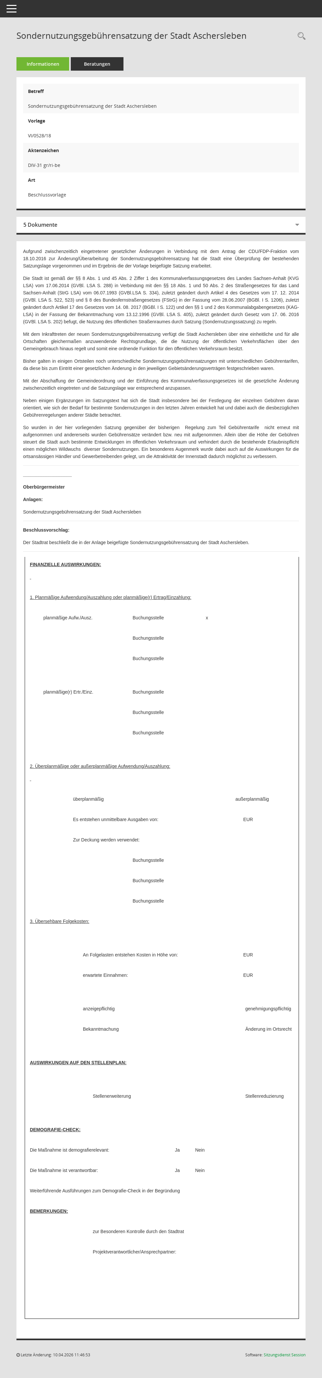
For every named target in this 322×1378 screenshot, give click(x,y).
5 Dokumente (40, 224)
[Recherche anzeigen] (300, 36)
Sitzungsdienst (285, 1355)
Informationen (43, 64)
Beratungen (97, 64)
